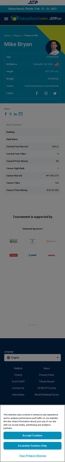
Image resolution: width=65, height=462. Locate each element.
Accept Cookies (32, 435)
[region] (32, 433)
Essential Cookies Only (32, 445)
